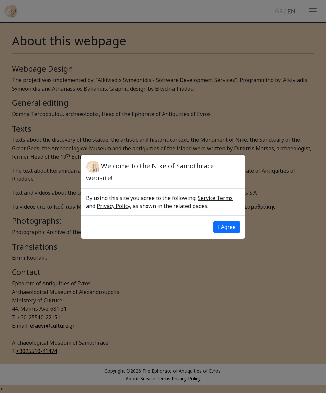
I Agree (227, 227)
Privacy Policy (113, 206)
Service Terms (215, 198)
